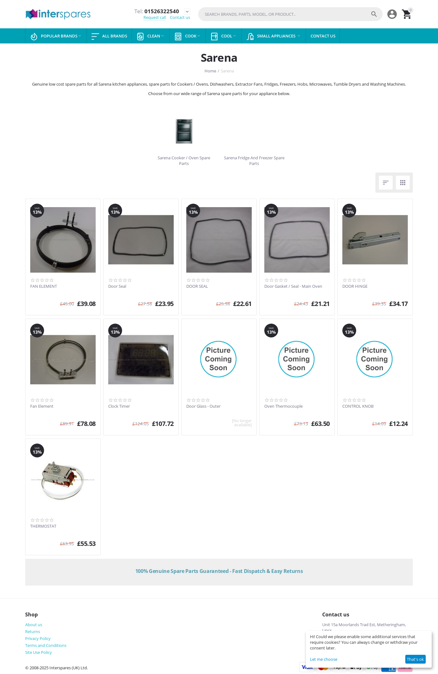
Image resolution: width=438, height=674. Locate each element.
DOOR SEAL (197, 286)
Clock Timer (119, 406)
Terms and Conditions (45, 645)
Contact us (180, 17)
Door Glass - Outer (203, 406)
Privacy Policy (38, 638)
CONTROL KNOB (357, 406)
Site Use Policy (38, 652)
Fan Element (41, 406)
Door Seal (117, 286)
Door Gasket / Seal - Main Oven (293, 286)
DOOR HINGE (355, 286)
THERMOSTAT (43, 526)
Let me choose (323, 659)
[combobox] (290, 14)
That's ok (415, 659)
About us (33, 624)
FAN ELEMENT (43, 286)
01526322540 (156, 11)
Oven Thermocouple (283, 406)
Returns (32, 631)
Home (210, 71)
